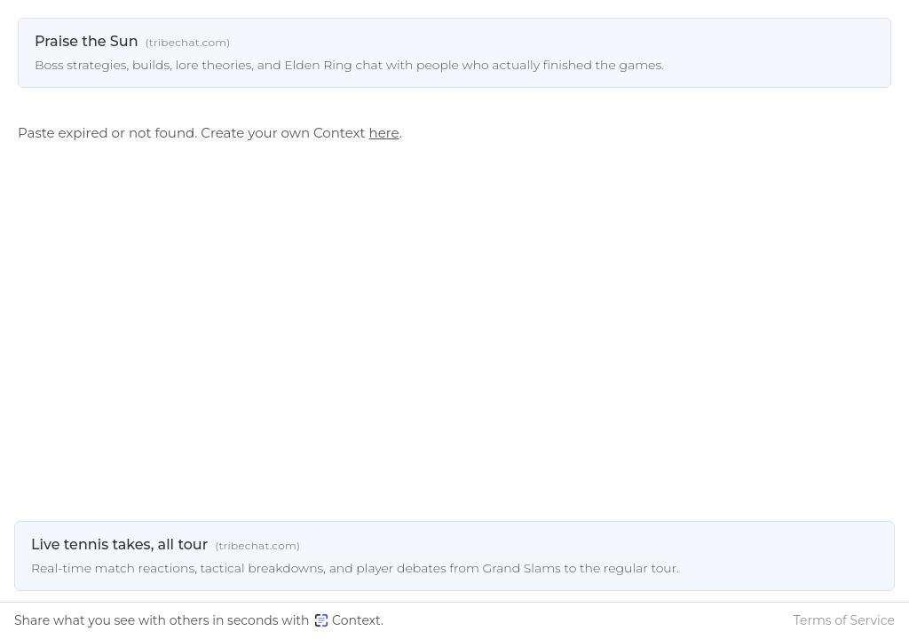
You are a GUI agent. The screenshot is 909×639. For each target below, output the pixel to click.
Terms (844, 620)
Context (347, 620)
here (384, 132)
